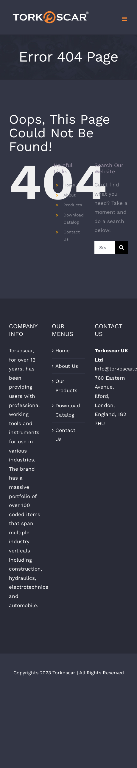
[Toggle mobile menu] (125, 19)
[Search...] (104, 247)
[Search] (121, 247)
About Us (66, 366)
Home (69, 185)
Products (72, 204)
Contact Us (65, 434)
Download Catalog (67, 410)
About (69, 195)
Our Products (66, 385)
